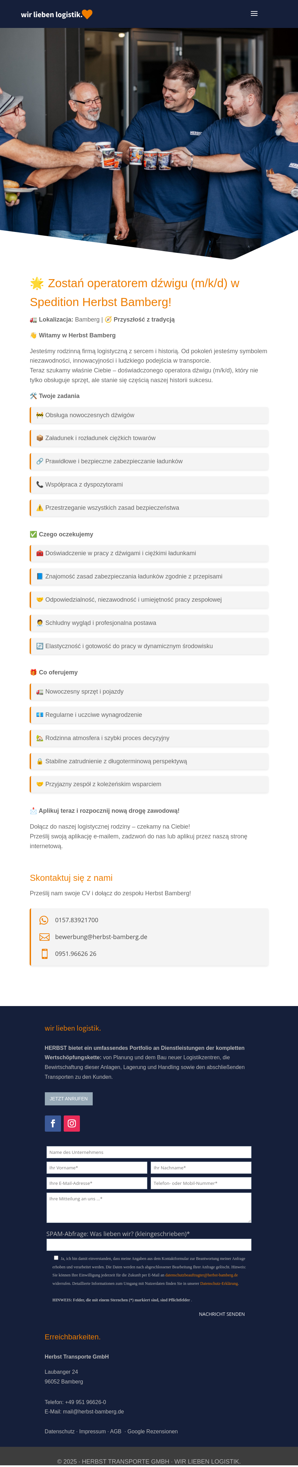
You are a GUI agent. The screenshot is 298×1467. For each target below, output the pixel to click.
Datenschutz (60, 1431)
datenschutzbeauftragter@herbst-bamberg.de (202, 1275)
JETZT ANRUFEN (69, 1098)
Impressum (92, 1431)
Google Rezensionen (152, 1431)
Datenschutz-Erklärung (219, 1283)
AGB (115, 1431)
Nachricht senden (222, 1314)
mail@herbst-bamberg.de (93, 1411)
